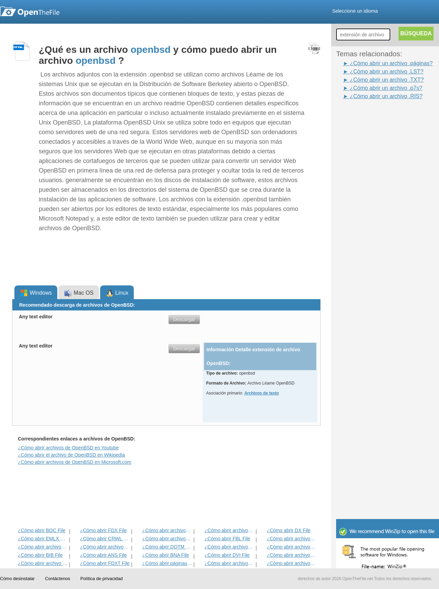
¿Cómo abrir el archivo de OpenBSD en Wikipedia (71, 455)
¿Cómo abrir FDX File (103, 530)
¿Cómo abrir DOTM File (167, 547)
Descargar (184, 319)
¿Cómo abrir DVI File (226, 555)
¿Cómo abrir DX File (289, 530)
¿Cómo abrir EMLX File (43, 538)
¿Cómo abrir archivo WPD (43, 563)
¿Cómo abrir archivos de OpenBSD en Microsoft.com (74, 462)
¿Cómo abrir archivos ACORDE (105, 547)
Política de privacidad (101, 578)
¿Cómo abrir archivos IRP (229, 530)
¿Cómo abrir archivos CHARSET (229, 563)
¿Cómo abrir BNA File (165, 555)
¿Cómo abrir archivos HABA (292, 555)
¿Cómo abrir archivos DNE (292, 547)
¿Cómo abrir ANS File (103, 555)
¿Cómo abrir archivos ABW (229, 547)
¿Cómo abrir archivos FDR (167, 538)
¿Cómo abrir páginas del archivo (167, 563)
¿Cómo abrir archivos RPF (292, 563)
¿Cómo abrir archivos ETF (167, 530)
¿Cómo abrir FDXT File (104, 563)
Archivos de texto (261, 393)
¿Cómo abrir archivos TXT (43, 547)
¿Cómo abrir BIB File (40, 555)
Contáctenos (57, 578)
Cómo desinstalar (17, 578)
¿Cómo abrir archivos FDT (292, 538)
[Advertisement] (363, 203)
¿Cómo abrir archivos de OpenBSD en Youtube (68, 447)
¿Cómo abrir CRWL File (105, 538)
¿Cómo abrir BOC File (41, 530)
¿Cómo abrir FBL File (227, 538)
